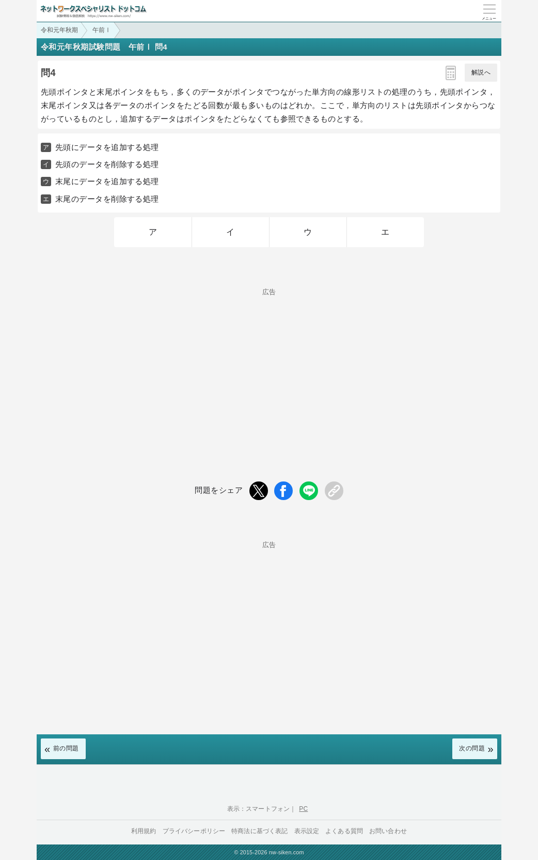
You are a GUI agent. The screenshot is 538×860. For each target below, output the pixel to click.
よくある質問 (344, 831)
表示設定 (307, 831)
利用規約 (143, 831)
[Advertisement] (269, 367)
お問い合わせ (388, 831)
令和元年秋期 (59, 30)
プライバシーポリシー (194, 831)
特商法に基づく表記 (259, 831)
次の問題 (472, 748)
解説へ (480, 72)
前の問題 (66, 748)
